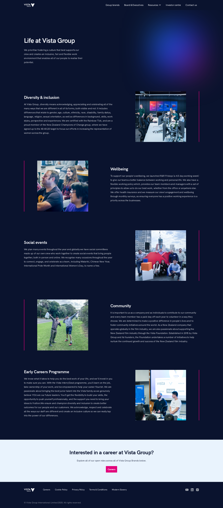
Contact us (191, 5)
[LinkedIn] (192, 489)
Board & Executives (133, 5)
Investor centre (173, 5)
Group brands (112, 5)
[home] (30, 5)
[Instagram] (197, 489)
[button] (154, 5)
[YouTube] (187, 489)
